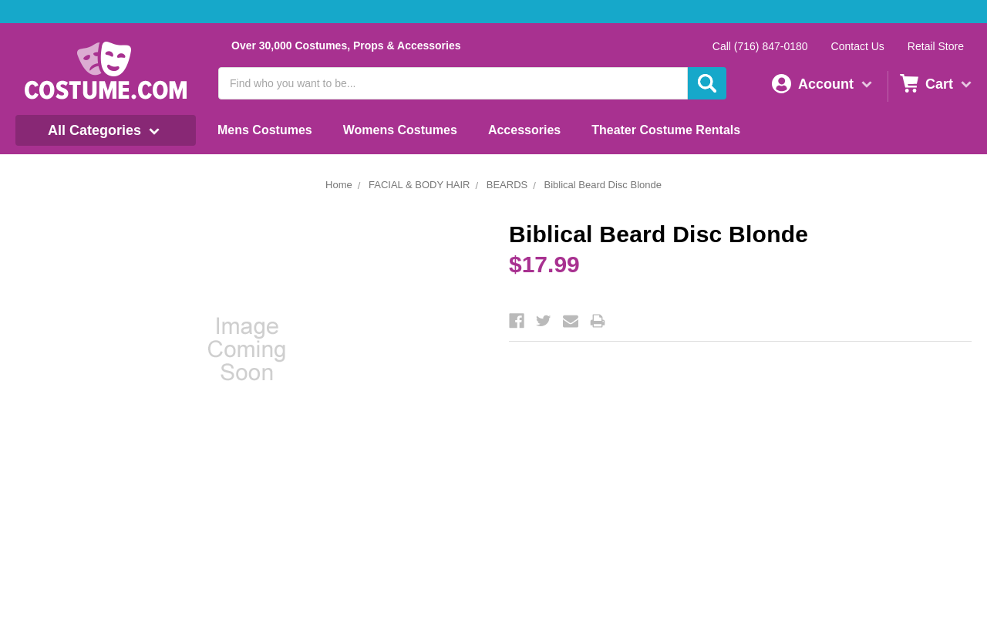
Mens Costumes (264, 130)
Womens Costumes (400, 130)
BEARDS (507, 184)
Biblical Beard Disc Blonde (602, 184)
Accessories (524, 130)
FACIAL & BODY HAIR (419, 184)
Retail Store (936, 46)
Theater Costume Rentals (665, 130)
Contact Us (857, 46)
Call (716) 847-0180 (760, 46)
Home (338, 184)
